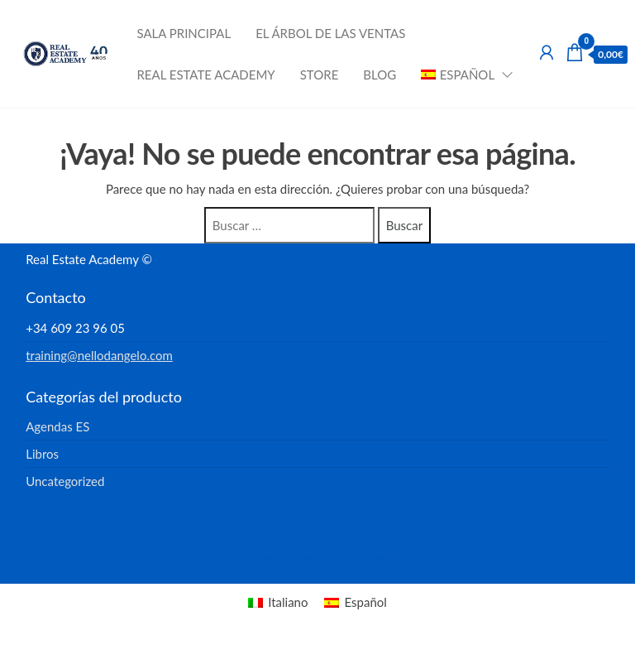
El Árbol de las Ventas (330, 33)
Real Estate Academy (205, 74)
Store (319, 74)
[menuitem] (461, 74)
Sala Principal (183, 33)
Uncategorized (65, 481)
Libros (42, 453)
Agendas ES (57, 426)
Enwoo (308, 557)
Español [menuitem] (365, 601)
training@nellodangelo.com (99, 355)
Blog (379, 74)
